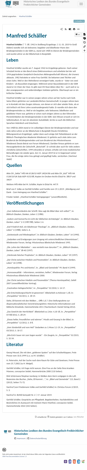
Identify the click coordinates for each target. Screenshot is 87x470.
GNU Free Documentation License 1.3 (14, 456)
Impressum (21, 438)
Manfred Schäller (25, 16)
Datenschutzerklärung (38, 438)
